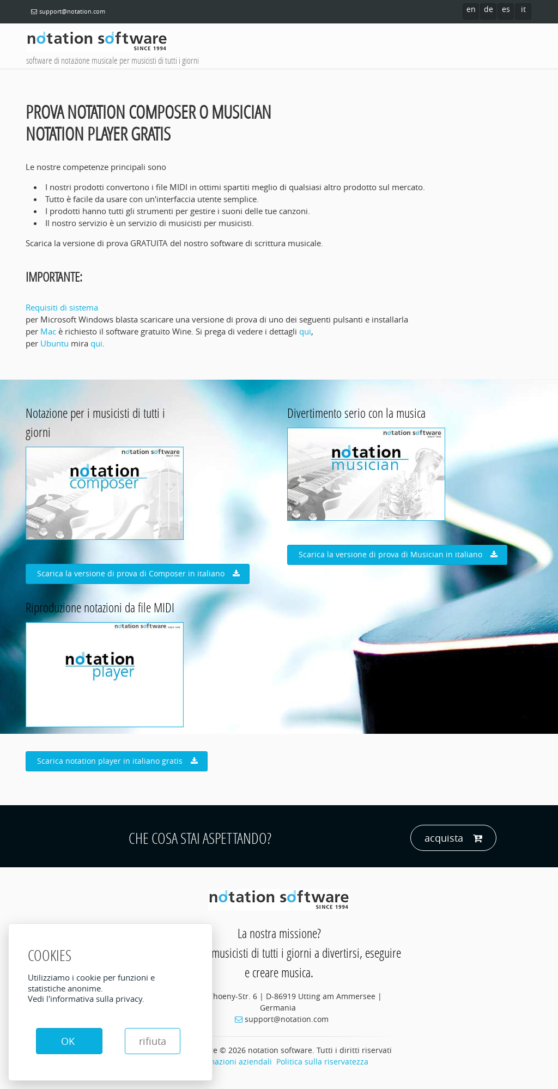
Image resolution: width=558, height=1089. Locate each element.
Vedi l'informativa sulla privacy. (86, 998)
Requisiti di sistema (62, 307)
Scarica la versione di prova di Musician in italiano (398, 554)
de (488, 9)
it (523, 9)
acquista (453, 838)
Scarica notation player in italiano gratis (117, 761)
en (471, 9)
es (506, 9)
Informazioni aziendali (231, 1061)
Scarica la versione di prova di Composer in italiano (138, 573)
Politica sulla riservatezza (322, 1061)
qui (305, 331)
